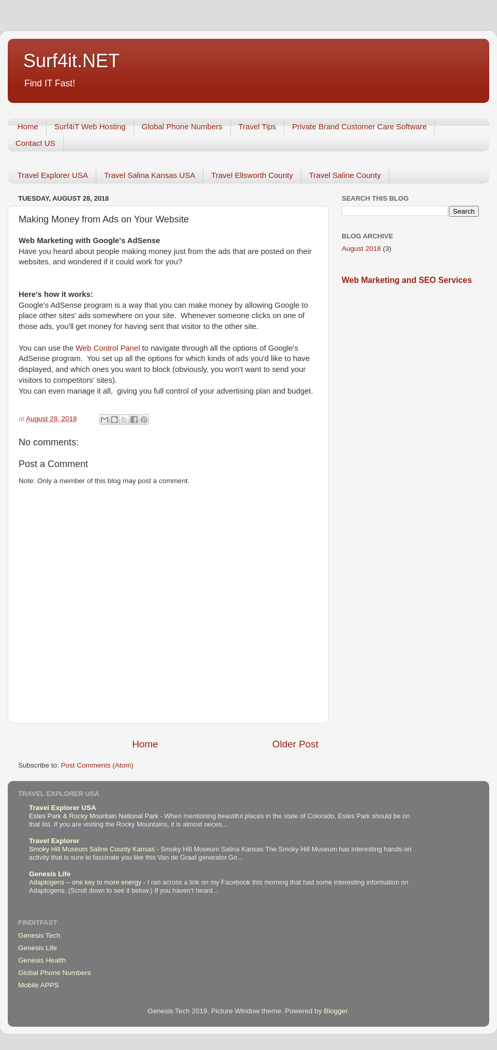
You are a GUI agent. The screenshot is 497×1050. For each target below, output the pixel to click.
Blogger (335, 1011)
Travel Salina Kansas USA (149, 175)
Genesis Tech (39, 935)
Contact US (35, 143)
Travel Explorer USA (53, 175)
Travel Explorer (54, 841)
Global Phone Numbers (182, 126)
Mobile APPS (38, 985)
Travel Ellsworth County (252, 175)
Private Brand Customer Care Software (359, 126)
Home (28, 126)
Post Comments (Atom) (97, 765)
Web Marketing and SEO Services (407, 280)
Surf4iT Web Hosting (90, 126)
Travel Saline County (345, 175)
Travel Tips (257, 126)
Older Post (295, 744)
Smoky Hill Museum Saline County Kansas (92, 849)
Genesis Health (42, 960)
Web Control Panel (109, 348)
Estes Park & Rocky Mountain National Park (94, 816)
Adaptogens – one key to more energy (86, 882)
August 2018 (361, 248)
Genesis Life (49, 874)
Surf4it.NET (71, 60)
